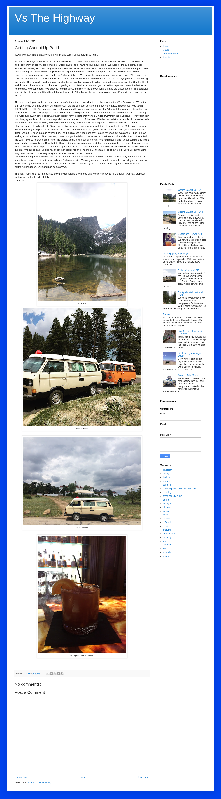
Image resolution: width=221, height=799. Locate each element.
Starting (167, 530)
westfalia (167, 552)
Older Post (143, 777)
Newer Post (21, 777)
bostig (166, 473)
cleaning (167, 492)
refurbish (167, 522)
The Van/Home (170, 53)
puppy (166, 511)
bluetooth (167, 470)
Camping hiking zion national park (179, 488)
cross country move (172, 496)
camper (166, 481)
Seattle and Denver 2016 (190, 234)
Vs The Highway (55, 18)
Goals (166, 50)
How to (166, 57)
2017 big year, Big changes (176, 253)
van (164, 541)
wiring (166, 556)
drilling (166, 500)
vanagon (167, 544)
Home (82, 777)
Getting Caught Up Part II (190, 212)
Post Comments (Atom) (39, 782)
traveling (167, 537)
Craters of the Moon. (188, 375)
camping (167, 484)
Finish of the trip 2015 (188, 270)
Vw (164, 548)
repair (166, 526)
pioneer (166, 507)
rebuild (166, 518)
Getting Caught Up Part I (190, 190)
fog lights (167, 503)
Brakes (166, 477)
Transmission (169, 533)
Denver (166, 314)
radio (165, 514)
